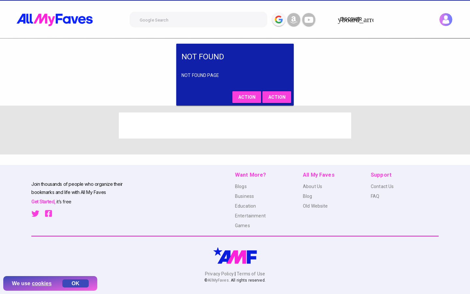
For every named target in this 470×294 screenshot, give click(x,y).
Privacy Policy (220, 273)
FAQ (375, 196)
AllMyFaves (218, 280)
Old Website (315, 206)
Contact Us (382, 186)
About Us (312, 186)
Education (245, 206)
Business (244, 196)
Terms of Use (250, 273)
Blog (307, 196)
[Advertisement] (235, 125)
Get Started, (43, 201)
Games (242, 225)
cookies (42, 283)
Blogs (241, 186)
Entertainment (250, 215)
